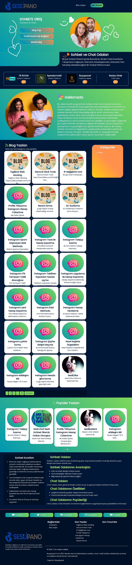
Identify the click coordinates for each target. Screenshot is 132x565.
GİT (23, 82)
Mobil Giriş (36, 42)
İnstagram (90, 515)
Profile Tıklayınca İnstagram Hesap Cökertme (82, 535)
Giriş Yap (36, 30)
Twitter (41, 515)
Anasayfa (53, 525)
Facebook (66, 515)
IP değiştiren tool (83, 530)
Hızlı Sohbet (97, 5)
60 (22, 393)
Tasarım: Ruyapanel (55, 560)
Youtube (17, 515)
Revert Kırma (81, 540)
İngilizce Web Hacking (85, 525)
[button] (64, 449)
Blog (101, 152)
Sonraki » (29, 393)
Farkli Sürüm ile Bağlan (36, 36)
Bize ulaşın (81, 5)
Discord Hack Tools (84, 527)
